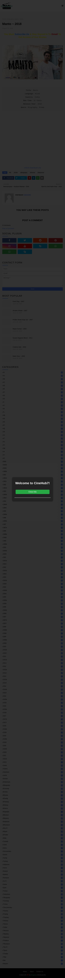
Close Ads (32, 492)
